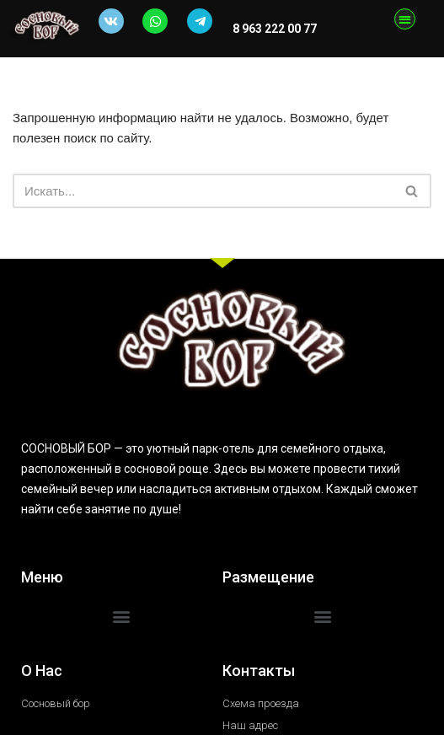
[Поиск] (203, 191)
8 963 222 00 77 (273, 28)
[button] (404, 19)
